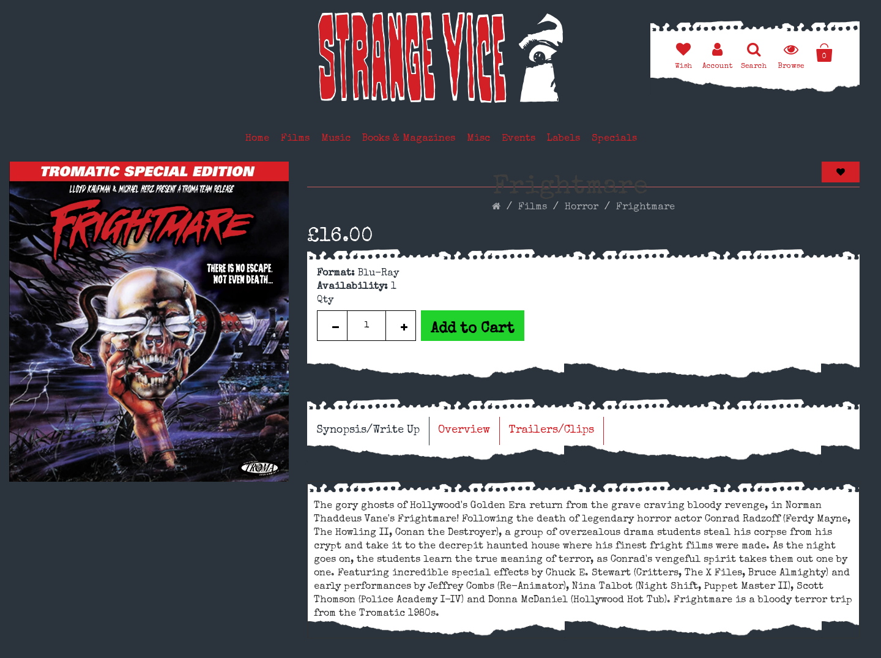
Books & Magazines (408, 139)
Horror (581, 207)
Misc (478, 139)
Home (257, 139)
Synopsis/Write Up (368, 430)
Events (518, 139)
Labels (563, 139)
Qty (325, 300)
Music (336, 139)
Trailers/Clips (551, 430)
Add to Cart (473, 329)
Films (295, 139)
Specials (614, 139)
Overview (464, 430)
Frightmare (645, 207)
